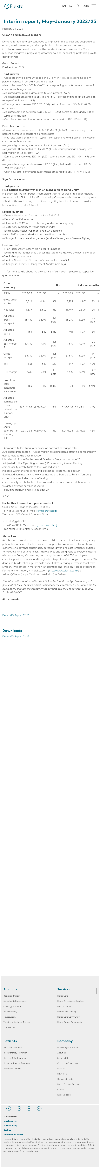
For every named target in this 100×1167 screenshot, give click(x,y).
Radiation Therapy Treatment (17, 1063)
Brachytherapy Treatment (15, 1053)
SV (70, 6)
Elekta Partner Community (69, 1022)
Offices (60, 1090)
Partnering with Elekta (67, 1048)
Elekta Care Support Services (70, 1001)
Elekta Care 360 (64, 1006)
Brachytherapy (10, 1012)
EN (64, 6)
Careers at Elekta (65, 1079)
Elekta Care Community (68, 1017)
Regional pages (64, 1095)
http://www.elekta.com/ (63, 570)
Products (10, 989)
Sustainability (63, 1058)
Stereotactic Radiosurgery (15, 1001)
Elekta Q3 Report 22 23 (15, 615)
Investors (61, 1069)
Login (85, 6)
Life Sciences (9, 1027)
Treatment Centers (12, 1069)
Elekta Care (62, 996)
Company (65, 1041)
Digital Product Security (68, 1084)
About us (61, 1053)
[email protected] (46, 511)
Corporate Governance (67, 1063)
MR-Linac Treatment (13, 1048)
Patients (10, 1041)
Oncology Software (12, 1006)
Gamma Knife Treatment (15, 1058)
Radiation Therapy (12, 996)
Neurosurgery (10, 1017)
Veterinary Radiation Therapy (17, 1022)
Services (63, 989)
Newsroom (62, 1074)
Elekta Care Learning (66, 1012)
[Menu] (94, 6)
